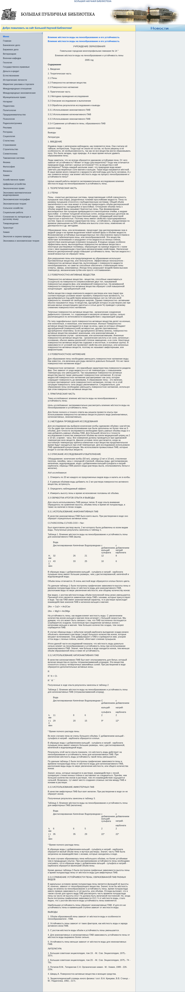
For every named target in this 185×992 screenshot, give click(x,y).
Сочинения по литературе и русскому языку (17, 218)
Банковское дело (11, 45)
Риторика (7, 132)
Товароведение (11, 223)
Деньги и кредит (11, 71)
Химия (6, 175)
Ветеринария (9, 54)
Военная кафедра (12, 58)
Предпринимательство (14, 114)
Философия (9, 166)
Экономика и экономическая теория (21, 241)
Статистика (8, 140)
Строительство (10, 149)
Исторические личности (15, 80)
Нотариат (7, 101)
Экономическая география (16, 199)
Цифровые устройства (14, 184)
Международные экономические (19, 93)
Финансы (7, 171)
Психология (9, 119)
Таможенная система (13, 158)
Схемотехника (10, 153)
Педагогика (8, 106)
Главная (7, 41)
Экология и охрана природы (17, 236)
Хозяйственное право (14, 179)
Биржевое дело (11, 49)
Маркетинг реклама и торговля (18, 84)
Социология (9, 136)
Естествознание (11, 75)
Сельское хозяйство (13, 208)
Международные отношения (17, 88)
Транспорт (8, 228)
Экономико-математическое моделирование (17, 193)
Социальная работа (13, 212)
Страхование (9, 145)
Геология (7, 62)
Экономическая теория (14, 204)
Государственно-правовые (16, 67)
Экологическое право (13, 188)
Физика (6, 162)
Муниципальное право (14, 97)
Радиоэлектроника (12, 123)
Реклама (7, 127)
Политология (9, 110)
